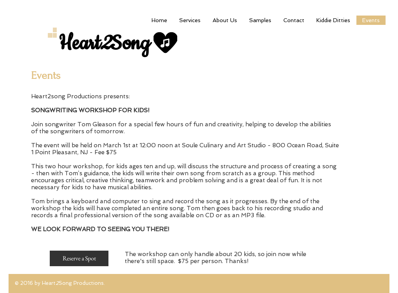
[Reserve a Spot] (79, 258)
